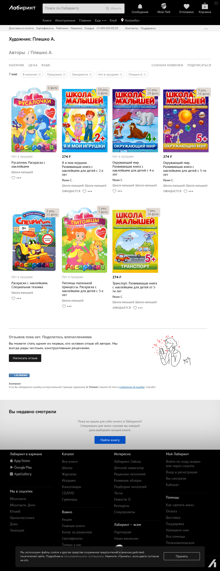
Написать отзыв (25, 358)
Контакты (131, 28)
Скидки (89, 28)
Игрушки (69, 480)
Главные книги (73, 525)
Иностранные (65, 20)
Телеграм (17, 530)
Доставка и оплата (21, 28)
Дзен (14, 524)
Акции (67, 519)
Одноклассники (22, 517)
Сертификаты (45, 28)
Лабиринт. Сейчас (127, 461)
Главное (85, 20)
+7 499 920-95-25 (107, 28)
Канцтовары (71, 486)
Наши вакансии (126, 538)
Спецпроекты (124, 512)
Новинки (76, 28)
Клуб (113, 20)
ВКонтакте (18, 498)
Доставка (173, 517)
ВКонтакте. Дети (22, 505)
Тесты (118, 493)
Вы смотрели (176, 478)
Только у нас (71, 544)
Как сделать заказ (180, 505)
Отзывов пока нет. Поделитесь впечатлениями (50, 337)
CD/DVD (68, 493)
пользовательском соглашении (84, 556)
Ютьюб (15, 511)
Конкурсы (121, 505)
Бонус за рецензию (77, 532)
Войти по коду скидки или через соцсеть (183, 463)
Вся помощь (175, 536)
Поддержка (148, 28)
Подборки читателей (130, 486)
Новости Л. (122, 499)
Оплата (171, 511)
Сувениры (69, 499)
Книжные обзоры (127, 480)
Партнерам (122, 532)
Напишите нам (177, 530)
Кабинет (172, 484)
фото (52, 88)
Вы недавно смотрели (32, 411)
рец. (103, 89)
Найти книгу (110, 440)
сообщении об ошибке (132, 387)
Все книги (70, 461)
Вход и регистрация (181, 472)
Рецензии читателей (129, 474)
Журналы (69, 474)
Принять (182, 556)
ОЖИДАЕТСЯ (71, 191)
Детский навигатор (129, 467)
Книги (47, 20)
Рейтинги (62, 28)
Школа (67, 467)
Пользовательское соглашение (180, 544)
